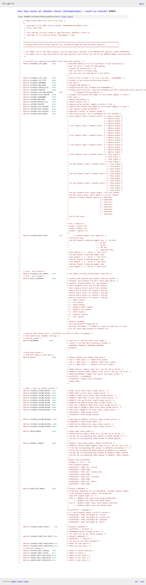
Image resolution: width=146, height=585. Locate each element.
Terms (26, 581)
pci (94, 11)
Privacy (19, 581)
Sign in (141, 3)
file (64, 17)
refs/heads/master (72, 11)
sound (88, 11)
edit (70, 17)
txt (136, 581)
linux (19, 11)
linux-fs (57, 11)
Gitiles (13, 581)
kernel (34, 11)
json (142, 581)
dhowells (47, 11)
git (40, 11)
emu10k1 (102, 11)
